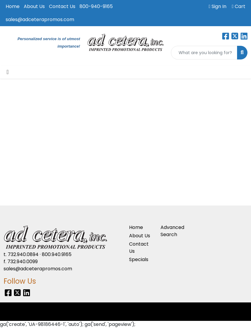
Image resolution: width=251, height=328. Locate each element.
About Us (34, 6)
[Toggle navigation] (7, 72)
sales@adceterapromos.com (40, 19)
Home (13, 6)
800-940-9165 (96, 6)
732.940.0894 (23, 254)
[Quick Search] (204, 52)
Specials (138, 259)
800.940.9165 (57, 254)
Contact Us (62, 6)
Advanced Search (172, 231)
